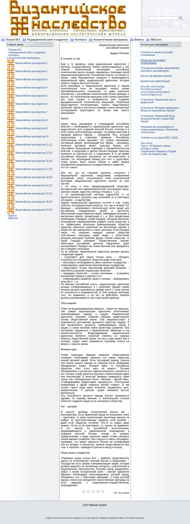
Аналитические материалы (111, 39)
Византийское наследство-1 (31, 63)
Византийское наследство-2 (31, 71)
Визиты (139, 39)
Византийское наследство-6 (31, 104)
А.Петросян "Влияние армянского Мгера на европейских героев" (160, 109)
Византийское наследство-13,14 (33, 152)
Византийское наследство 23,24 (33, 193)
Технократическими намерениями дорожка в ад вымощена (160, 69)
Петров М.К (13, 39)
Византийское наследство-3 (31, 79)
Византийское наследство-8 (31, 120)
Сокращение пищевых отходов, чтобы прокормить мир (159, 152)
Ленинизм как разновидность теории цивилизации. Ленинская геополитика (159, 130)
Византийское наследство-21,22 (33, 185)
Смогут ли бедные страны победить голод (155, 147)
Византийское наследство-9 (31, 128)
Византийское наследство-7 (31, 112)
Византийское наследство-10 (32, 136)
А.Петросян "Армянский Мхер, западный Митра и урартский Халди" (158, 119)
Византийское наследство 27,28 (33, 210)
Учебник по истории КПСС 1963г (159, 137)
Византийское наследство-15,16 (33, 161)
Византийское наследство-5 (31, 95)
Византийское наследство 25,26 (33, 201)
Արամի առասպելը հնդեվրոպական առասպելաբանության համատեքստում (155, 90)
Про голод (146, 143)
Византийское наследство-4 (31, 87)
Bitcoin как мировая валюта (156, 76)
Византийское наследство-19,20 (33, 177)
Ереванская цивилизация (155, 81)
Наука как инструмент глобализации (153, 61)
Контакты (81, 39)
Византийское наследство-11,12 (33, 144)
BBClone (156, 39)
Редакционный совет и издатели (47, 39)
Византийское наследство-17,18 (33, 169)
